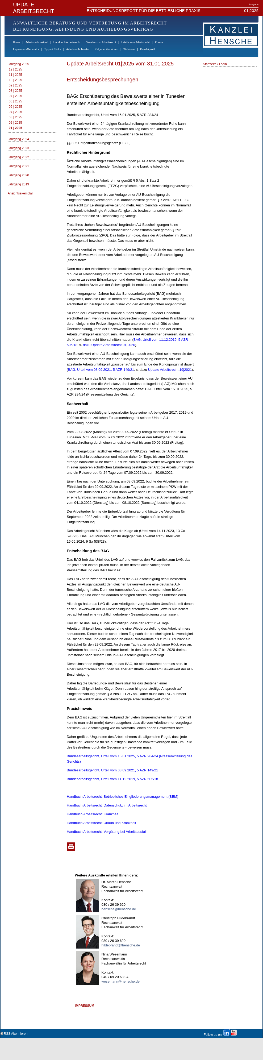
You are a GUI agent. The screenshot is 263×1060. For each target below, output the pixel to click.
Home (16, 42)
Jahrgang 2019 (18, 184)
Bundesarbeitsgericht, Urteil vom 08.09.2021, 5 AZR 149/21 (112, 770)
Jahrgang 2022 (18, 157)
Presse (159, 42)
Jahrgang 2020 (18, 175)
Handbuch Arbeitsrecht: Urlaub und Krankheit (101, 823)
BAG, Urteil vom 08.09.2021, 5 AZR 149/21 (101, 370)
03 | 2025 (15, 117)
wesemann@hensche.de (121, 981)
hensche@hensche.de (119, 909)
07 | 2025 (15, 96)
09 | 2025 (15, 85)
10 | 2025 (15, 80)
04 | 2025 (15, 112)
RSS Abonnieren (14, 1033)
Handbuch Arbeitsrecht (66, 42)
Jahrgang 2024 (18, 139)
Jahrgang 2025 (18, 64)
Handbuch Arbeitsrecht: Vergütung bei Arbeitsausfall (107, 832)
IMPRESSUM (84, 1006)
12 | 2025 (15, 69)
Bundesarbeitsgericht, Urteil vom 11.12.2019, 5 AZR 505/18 (112, 779)
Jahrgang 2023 (18, 148)
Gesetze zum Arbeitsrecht (101, 42)
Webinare (129, 49)
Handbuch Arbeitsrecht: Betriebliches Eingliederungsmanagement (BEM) (122, 797)
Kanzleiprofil (147, 49)
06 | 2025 (15, 101)
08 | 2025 (15, 91)
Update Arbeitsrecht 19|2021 (170, 370)
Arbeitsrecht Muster (77, 49)
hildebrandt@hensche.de (121, 945)
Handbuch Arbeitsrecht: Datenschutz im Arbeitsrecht (107, 805)
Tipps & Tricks (52, 49)
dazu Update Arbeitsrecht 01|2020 (109, 345)
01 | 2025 (15, 128)
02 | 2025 (15, 122)
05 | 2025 (15, 107)
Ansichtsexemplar (20, 193)
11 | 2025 (15, 75)
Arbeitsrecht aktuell (37, 42)
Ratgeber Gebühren (106, 49)
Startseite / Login (215, 64)
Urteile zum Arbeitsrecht (135, 42)
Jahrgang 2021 (18, 166)
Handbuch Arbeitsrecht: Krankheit (92, 814)
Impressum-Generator (26, 49)
